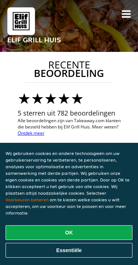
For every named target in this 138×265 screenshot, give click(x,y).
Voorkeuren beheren (27, 199)
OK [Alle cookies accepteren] (69, 233)
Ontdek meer (31, 133)
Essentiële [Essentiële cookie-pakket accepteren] (69, 250)
